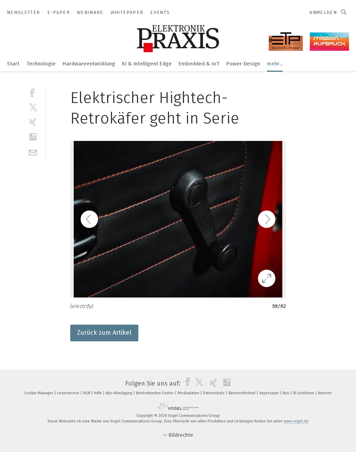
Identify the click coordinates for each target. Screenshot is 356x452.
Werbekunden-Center (155, 393)
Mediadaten (189, 393)
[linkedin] (33, 137)
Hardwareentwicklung (89, 64)
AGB (87, 393)
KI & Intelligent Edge (147, 64)
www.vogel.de (296, 421)
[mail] (33, 152)
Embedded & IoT (199, 64)
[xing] (33, 122)
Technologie (41, 64)
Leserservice (68, 393)
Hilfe (98, 393)
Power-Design (243, 64)
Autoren (325, 393)
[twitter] (33, 107)
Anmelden (323, 12)
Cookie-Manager (39, 393)
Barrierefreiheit (242, 393)
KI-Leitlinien (304, 393)
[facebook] (33, 92)
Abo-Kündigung (119, 393)
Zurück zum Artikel (104, 332)
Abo (286, 393)
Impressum (269, 393)
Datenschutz (214, 393)
